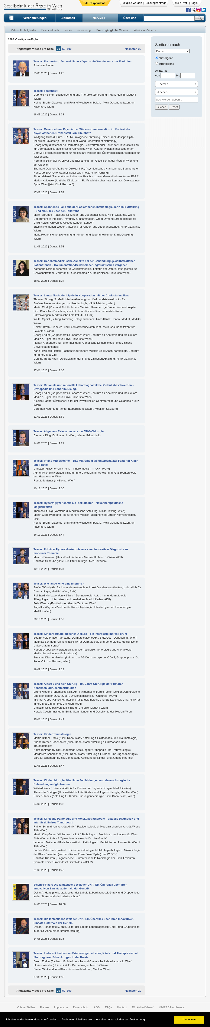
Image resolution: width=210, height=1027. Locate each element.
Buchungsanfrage (156, 2)
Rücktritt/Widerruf (142, 1007)
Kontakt (122, 1007)
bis (178, 75)
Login (194, 2)
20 (58, 48)
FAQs (108, 1007)
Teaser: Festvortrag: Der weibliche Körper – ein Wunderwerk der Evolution (82, 61)
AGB (97, 1007)
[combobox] (176, 84)
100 (69, 48)
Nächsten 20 (133, 48)
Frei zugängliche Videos (112, 30)
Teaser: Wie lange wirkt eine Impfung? (58, 583)
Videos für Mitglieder (23, 30)
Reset (174, 107)
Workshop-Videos (145, 30)
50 (63, 48)
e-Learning (84, 30)
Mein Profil (181, 2)
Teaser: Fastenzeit (45, 90)
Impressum (61, 1007)
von (157, 75)
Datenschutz (80, 1007)
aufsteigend (166, 63)
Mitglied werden (132, 2)
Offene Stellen (26, 1007)
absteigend (166, 58)
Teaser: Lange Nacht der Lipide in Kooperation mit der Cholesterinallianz (81, 295)
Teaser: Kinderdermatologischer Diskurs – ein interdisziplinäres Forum (80, 633)
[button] (146, 1019)
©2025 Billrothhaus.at (172, 1007)
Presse (44, 1007)
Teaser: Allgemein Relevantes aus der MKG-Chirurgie (68, 431)
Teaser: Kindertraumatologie (52, 734)
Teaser (68, 30)
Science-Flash (50, 30)
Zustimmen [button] (189, 1019)
